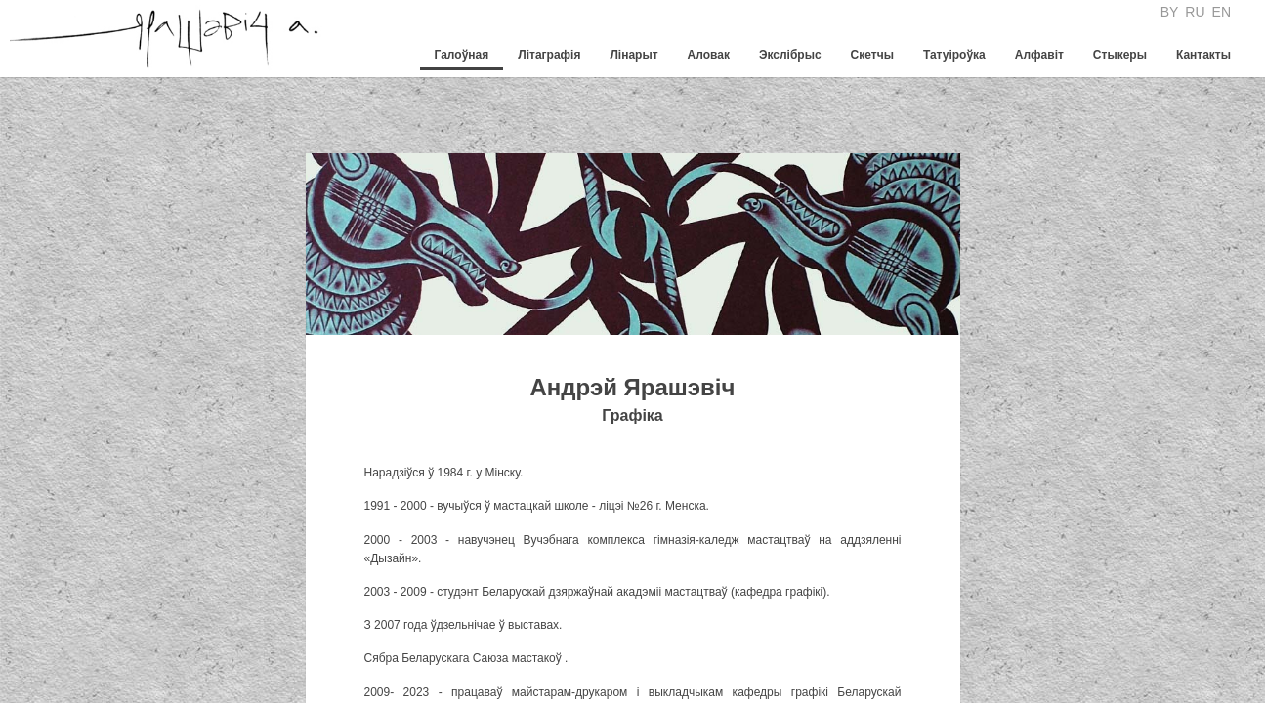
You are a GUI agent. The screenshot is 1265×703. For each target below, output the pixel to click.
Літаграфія (549, 55)
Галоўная (462, 55)
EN (1221, 12)
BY (1169, 12)
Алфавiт (1039, 55)
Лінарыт (633, 55)
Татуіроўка (954, 55)
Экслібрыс (790, 55)
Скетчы (872, 55)
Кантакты (1203, 55)
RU (1194, 12)
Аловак (709, 55)
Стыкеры (1120, 55)
